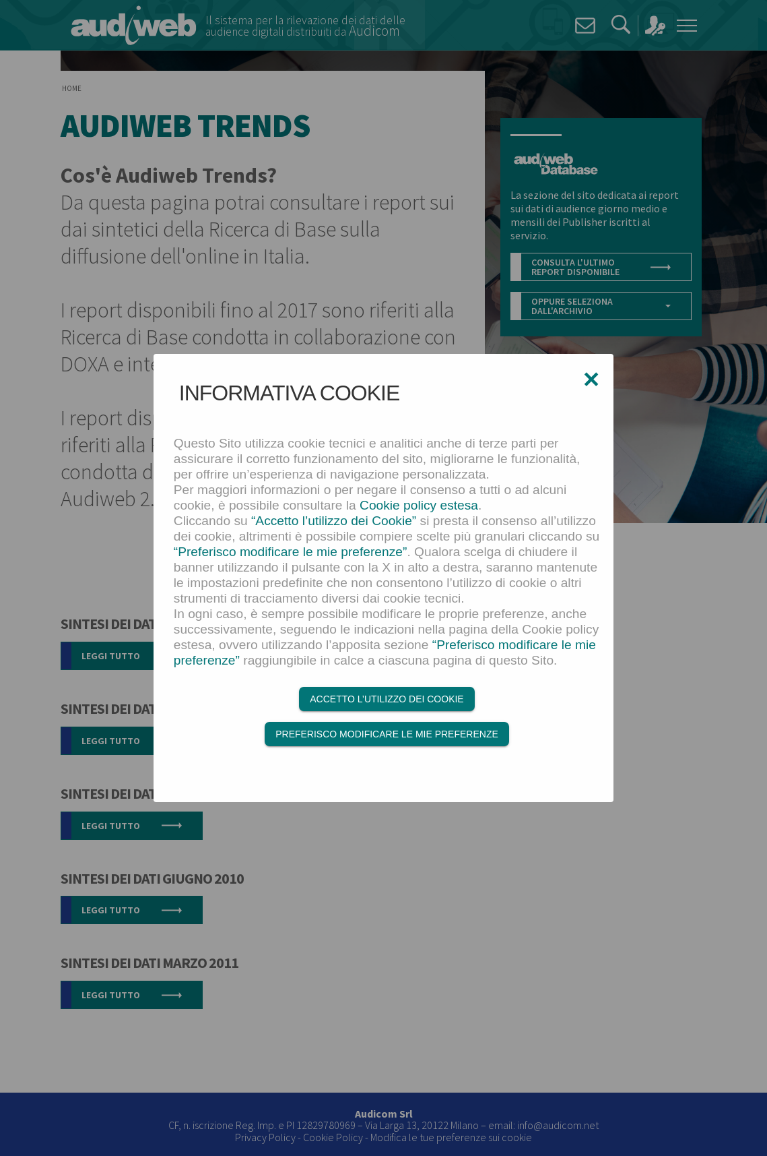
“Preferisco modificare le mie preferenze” (290, 552)
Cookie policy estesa (419, 505)
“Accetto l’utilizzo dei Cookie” (333, 521)
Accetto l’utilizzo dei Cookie (386, 699)
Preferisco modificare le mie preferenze (386, 734)
